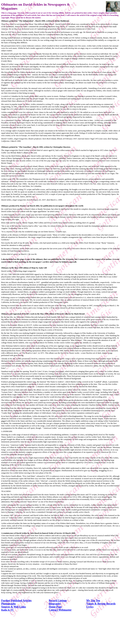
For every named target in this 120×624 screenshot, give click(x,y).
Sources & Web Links (13, 606)
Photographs (8, 603)
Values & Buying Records (101, 603)
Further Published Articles (16, 600)
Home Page (55, 606)
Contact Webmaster (60, 609)
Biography (55, 603)
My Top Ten (93, 600)
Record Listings (58, 600)
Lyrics (89, 606)
